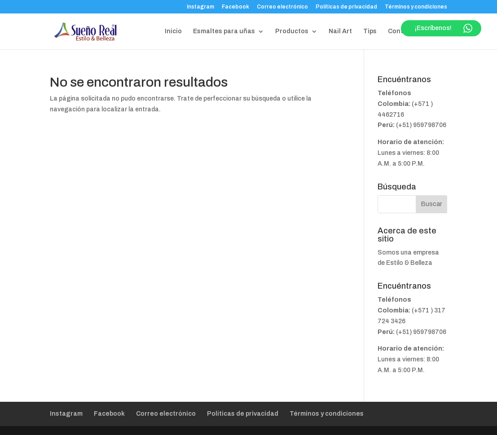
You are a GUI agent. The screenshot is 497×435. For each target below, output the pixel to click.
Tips (370, 31)
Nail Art (340, 31)
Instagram (200, 7)
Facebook (235, 7)
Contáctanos (408, 31)
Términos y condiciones (416, 7)
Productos (291, 31)
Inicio (173, 31)
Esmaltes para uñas (224, 31)
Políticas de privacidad (346, 7)
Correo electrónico (282, 7)
